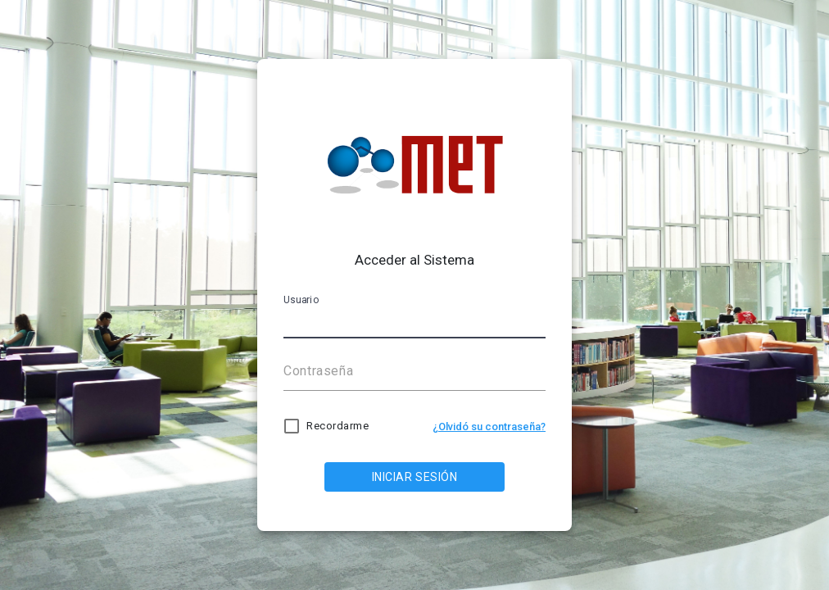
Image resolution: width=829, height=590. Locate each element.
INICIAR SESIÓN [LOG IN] (415, 476)
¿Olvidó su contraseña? (489, 426)
